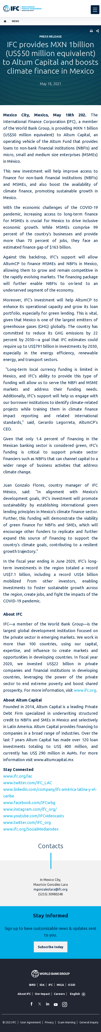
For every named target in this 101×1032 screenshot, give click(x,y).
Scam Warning (66, 1022)
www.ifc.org (85, 690)
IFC (50, 984)
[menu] (95, 9)
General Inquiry (88, 1022)
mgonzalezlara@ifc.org (50, 889)
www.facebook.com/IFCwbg (29, 802)
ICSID (71, 984)
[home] (5, 21)
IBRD (32, 984)
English (75, 993)
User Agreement (30, 1022)
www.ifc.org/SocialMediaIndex (31, 829)
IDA (42, 984)
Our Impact (42, 993)
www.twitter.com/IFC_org (27, 822)
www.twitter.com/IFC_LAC (27, 782)
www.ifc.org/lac (17, 776)
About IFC (24, 993)
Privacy (49, 1022)
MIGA (60, 984)
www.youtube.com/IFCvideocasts (33, 815)
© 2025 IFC (9, 1022)
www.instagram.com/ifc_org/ (30, 809)
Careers (59, 993)
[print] (90, 31)
